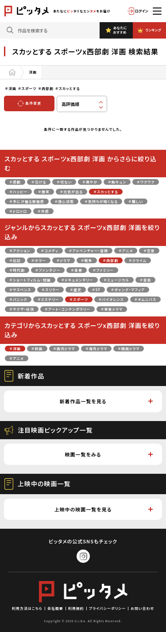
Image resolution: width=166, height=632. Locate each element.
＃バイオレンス (111, 299)
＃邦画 (37, 348)
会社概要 (55, 608)
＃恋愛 (149, 250)
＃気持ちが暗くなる (101, 201)
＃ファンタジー (48, 270)
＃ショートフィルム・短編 (29, 279)
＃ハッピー (18, 191)
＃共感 (43, 211)
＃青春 (76, 270)
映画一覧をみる (109, 454)
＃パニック (18, 299)
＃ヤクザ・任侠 (21, 309)
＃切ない (64, 181)
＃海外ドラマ (96, 348)
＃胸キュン (117, 181)
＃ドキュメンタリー (77, 279)
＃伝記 (15, 260)
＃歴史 (75, 289)
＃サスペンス (20, 289)
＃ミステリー (48, 299)
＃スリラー (50, 289)
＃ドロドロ (18, 211)
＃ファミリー (103, 270)
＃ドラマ (63, 260)
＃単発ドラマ (112, 309)
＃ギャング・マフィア (128, 289)
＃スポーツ (78, 299)
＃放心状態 (64, 201)
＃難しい (135, 201)
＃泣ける (38, 181)
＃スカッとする (105, 191)
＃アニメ (126, 250)
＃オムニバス (145, 299)
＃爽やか (89, 181)
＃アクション (19, 250)
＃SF (96, 289)
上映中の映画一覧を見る (103, 509)
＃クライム (138, 260)
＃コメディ (49, 250)
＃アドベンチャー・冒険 (88, 250)
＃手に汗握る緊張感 (26, 201)
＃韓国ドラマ (128, 348)
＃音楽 (145, 279)
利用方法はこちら (27, 608)
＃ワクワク (145, 181)
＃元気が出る (71, 191)
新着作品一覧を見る (105, 401)
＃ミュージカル (116, 279)
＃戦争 (87, 260)
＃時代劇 (17, 270)
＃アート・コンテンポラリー (67, 309)
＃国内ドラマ (64, 348)
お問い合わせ (142, 608)
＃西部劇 (111, 260)
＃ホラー (38, 260)
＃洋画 (15, 348)
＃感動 (15, 181)
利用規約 (76, 608)
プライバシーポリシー (107, 608)
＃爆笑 (44, 191)
